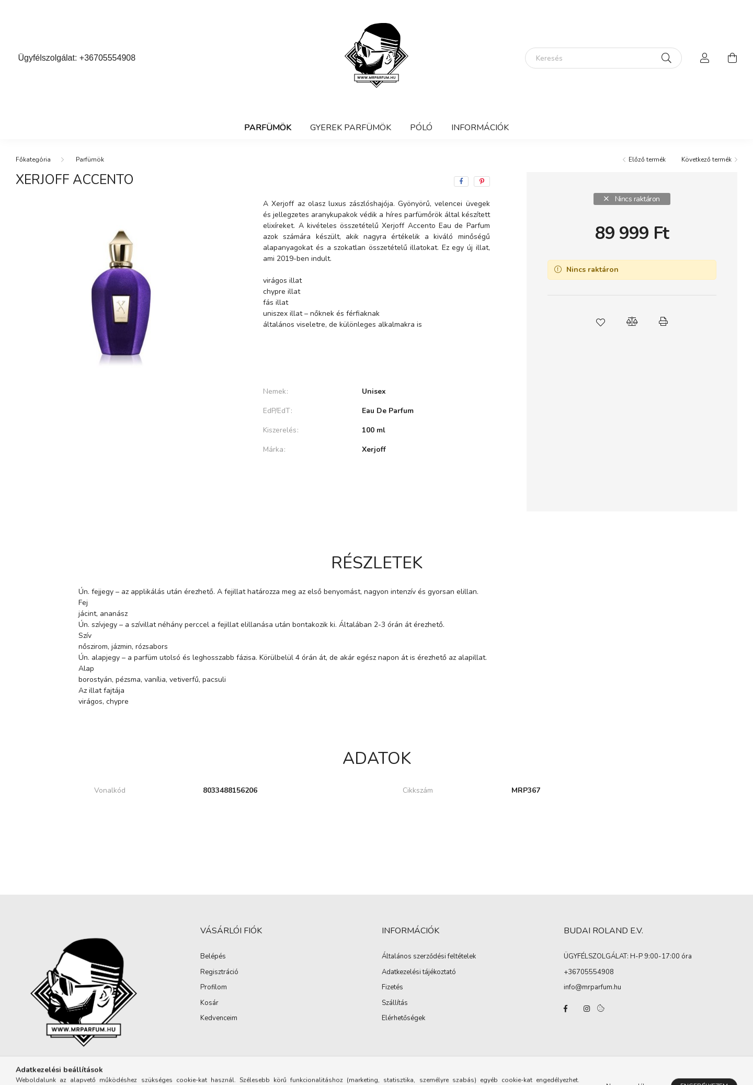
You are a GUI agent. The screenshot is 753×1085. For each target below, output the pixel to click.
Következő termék (706, 159)
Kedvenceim (218, 1018)
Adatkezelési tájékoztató (419, 972)
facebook (565, 1008)
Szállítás (395, 1003)
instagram (586, 1008)
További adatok (376, 485)
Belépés (213, 957)
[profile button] (704, 58)
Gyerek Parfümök (350, 127)
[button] (600, 321)
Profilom (213, 988)
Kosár (209, 1003)
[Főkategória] (33, 159)
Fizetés (392, 988)
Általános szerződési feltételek (429, 957)
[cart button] (732, 58)
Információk (480, 127)
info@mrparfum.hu (592, 987)
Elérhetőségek (403, 1018)
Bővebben (376, 356)
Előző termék (647, 159)
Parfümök (267, 127)
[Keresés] (603, 58)
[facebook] (461, 181)
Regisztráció (219, 972)
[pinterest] (482, 181)
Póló (421, 127)
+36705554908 (107, 57)
